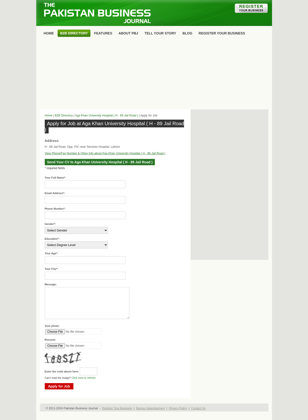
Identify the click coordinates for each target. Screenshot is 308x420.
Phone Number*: (55, 208)
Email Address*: (55, 193)
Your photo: (52, 325)
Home (49, 115)
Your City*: (51, 268)
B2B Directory (64, 115)
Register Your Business (117, 408)
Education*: (52, 238)
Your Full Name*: (55, 177)
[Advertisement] (154, 74)
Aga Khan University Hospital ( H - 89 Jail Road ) (106, 115)
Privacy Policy (178, 408)
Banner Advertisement (150, 408)
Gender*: (50, 223)
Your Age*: (51, 253)
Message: (51, 284)
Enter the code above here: (62, 371)
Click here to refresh (83, 377)
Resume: (50, 339)
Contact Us (198, 408)
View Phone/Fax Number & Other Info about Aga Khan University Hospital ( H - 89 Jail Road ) (105, 153)
